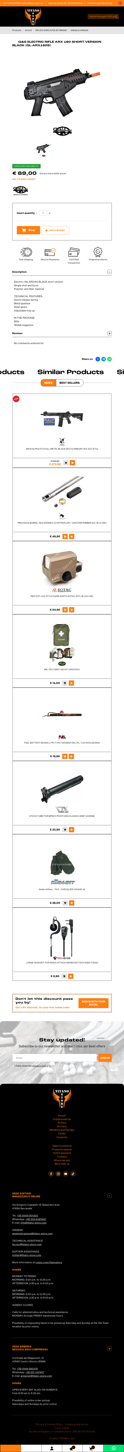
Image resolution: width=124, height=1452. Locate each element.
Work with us (62, 1163)
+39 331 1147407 (34, 1372)
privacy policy (40, 1065)
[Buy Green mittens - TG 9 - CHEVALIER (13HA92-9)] (65, 903)
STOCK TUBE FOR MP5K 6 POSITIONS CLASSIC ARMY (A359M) (62, 816)
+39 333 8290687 (35, 1219)
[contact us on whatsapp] (114, 1448)
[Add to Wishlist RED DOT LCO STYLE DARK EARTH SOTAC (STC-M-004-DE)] (71, 609)
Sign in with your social (93, 1003)
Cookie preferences (76, 1424)
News (48, 382)
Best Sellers (70, 382)
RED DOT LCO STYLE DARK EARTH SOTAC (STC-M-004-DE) (62, 596)
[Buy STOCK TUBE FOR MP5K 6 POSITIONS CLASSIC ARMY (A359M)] (65, 829)
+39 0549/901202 (27, 1215)
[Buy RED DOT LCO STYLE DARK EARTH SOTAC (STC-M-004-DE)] (65, 609)
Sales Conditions (62, 1145)
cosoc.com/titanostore (49, 1262)
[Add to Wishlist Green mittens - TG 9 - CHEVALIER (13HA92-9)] (71, 903)
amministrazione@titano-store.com (32, 1233)
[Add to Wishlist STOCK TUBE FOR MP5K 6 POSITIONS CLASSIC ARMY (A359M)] (71, 829)
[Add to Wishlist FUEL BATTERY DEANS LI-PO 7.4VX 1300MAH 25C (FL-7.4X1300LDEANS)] (71, 756)
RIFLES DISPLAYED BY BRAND (51, 30)
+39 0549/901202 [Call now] (77, 3)
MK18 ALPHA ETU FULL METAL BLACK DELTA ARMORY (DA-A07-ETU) (62, 449)
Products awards (62, 1149)
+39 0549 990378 (27, 1368)
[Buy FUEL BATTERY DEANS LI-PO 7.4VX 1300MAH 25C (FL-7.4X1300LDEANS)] (64, 756)
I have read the (31, 1065)
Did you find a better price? (53, 173)
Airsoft (28, 30)
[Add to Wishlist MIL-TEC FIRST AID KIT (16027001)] (71, 683)
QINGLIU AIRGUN (79, 30)
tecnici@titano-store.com (27, 1244)
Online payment (62, 1153)
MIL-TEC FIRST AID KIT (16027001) (62, 669)
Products (16, 30)
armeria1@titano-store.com (36, 1375)
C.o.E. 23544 (62, 1428)
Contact (62, 1156)
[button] (120, 3)
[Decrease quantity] (36, 213)
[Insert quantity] (43, 213)
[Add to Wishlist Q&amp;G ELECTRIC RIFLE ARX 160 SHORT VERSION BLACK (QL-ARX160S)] (55, 230)
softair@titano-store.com (35, 3)
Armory (62, 1122)
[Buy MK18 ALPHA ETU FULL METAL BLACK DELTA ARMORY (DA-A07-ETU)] (65, 462)
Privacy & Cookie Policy (49, 1424)
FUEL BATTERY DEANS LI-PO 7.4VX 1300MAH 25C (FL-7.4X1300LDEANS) (62, 742)
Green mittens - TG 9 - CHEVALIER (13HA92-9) (62, 889)
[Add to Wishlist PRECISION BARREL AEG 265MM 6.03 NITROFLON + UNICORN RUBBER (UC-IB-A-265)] (71, 536)
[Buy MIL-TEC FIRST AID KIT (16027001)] (64, 683)
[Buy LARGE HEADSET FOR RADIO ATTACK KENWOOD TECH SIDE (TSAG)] (64, 976)
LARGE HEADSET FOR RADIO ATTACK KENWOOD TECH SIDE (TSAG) (62, 962)
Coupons (62, 1137)
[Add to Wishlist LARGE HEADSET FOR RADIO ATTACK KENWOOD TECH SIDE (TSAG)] (70, 976)
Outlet (62, 1133)
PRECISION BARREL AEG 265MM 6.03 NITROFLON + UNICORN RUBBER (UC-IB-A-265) (62, 523)
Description (62, 272)
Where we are (62, 1160)
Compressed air (62, 1119)
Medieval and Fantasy (62, 1129)
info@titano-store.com (33, 1222)
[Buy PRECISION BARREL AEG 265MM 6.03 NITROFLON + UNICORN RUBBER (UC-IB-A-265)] (65, 536)
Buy (28, 230)
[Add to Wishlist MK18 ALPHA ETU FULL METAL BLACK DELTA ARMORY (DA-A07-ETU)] (72, 462)
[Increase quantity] (49, 213)
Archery (62, 1126)
